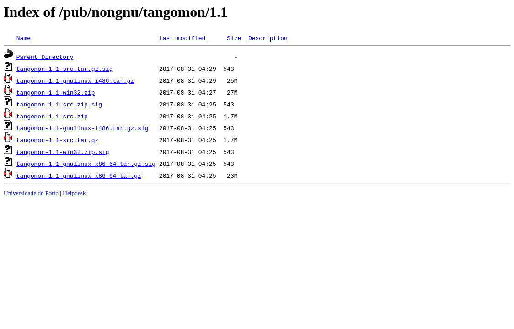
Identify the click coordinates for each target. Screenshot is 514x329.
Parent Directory (45, 57)
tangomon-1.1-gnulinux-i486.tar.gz (75, 80)
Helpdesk (74, 193)
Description (268, 38)
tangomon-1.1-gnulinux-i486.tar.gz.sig (82, 128)
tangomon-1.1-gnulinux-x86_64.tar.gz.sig (85, 163)
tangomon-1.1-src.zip (52, 116)
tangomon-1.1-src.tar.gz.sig (64, 68)
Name (23, 38)
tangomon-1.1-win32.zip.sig (62, 152)
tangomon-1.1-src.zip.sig (59, 104)
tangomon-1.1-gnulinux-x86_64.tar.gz (78, 175)
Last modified (182, 38)
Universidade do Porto (31, 193)
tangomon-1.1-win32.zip (55, 92)
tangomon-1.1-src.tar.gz (57, 140)
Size (234, 38)
